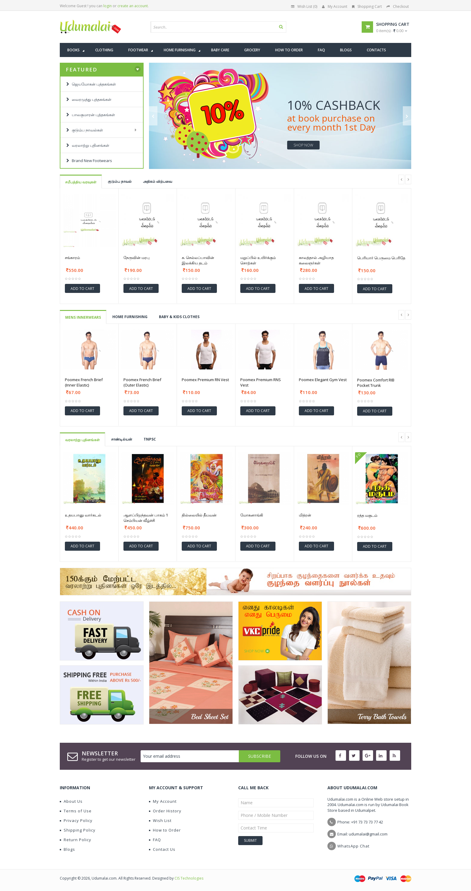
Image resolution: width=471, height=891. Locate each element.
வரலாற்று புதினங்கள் (82, 439)
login (107, 5)
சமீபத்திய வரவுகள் (80, 182)
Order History (165, 811)
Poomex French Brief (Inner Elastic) (84, 382)
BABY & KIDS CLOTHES (179, 316)
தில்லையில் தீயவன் (199, 515)
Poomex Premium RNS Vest (260, 382)
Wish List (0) (304, 6)
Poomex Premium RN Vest (205, 379)
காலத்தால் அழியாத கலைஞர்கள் (316, 260)
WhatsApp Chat (353, 846)
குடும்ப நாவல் (120, 181)
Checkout (398, 6)
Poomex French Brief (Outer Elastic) (142, 382)
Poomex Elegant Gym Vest (323, 379)
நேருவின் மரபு (136, 257)
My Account (334, 6)
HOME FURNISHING (129, 316)
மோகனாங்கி (251, 515)
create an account (132, 5)
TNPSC (150, 439)
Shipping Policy (78, 830)
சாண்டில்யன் (121, 439)
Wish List (160, 820)
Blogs (67, 849)
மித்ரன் (305, 515)
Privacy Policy (76, 820)
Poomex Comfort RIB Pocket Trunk (375, 382)
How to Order (165, 830)
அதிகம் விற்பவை (157, 181)
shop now (303, 145)
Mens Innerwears (83, 317)
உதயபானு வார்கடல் (83, 515)
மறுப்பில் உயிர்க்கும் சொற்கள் (258, 260)
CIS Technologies (189, 878)
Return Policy (75, 839)
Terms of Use (76, 811)
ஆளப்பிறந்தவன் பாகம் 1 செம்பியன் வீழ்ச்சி (145, 517)
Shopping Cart (367, 6)
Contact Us (162, 849)
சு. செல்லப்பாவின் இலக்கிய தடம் (198, 260)
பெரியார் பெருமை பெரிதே (381, 257)
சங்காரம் (72, 257)
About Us (71, 801)
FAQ (155, 839)
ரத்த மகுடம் (367, 515)
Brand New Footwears (89, 160)
